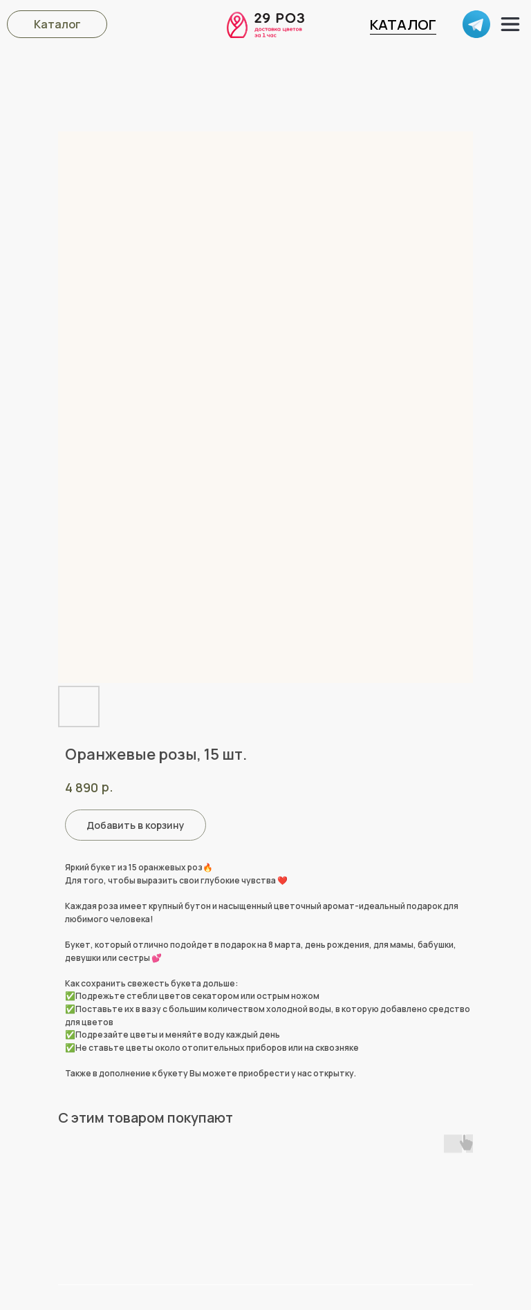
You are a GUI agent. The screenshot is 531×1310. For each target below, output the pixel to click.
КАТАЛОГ (403, 24)
